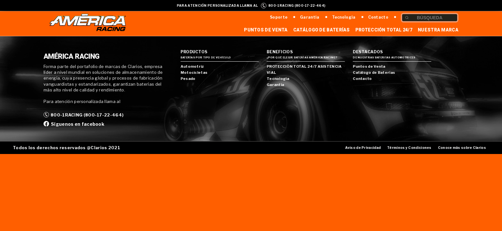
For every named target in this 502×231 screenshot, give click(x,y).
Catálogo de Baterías (321, 29)
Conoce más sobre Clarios (462, 148)
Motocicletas (194, 72)
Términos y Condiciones (409, 148)
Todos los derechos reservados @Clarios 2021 (66, 147)
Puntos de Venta (266, 29)
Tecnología (344, 17)
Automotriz (192, 66)
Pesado (188, 78)
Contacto (378, 17)
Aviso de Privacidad (363, 148)
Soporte (278, 17)
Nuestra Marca (438, 29)
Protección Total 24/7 (383, 29)
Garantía (309, 17)
